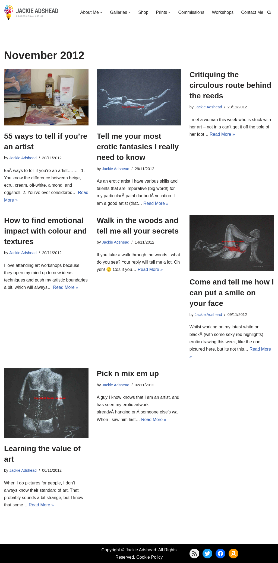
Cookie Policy (149, 557)
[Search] (269, 12)
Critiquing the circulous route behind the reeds (230, 85)
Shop (143, 12)
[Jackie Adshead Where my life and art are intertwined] (31, 12)
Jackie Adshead (23, 158)
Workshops (222, 12)
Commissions (191, 12)
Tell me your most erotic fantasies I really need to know (138, 146)
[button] (101, 12)
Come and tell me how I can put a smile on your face (231, 292)
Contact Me (252, 12)
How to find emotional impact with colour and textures (45, 231)
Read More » (156, 203)
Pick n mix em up (128, 373)
